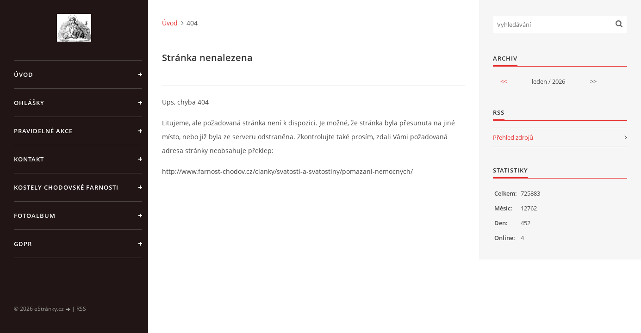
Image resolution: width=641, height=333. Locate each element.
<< (503, 81)
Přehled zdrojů (513, 137)
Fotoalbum (35, 215)
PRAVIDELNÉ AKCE (43, 131)
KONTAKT (29, 159)
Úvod (23, 74)
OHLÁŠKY (29, 103)
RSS (81, 309)
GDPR (23, 244)
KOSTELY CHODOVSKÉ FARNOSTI (66, 187)
